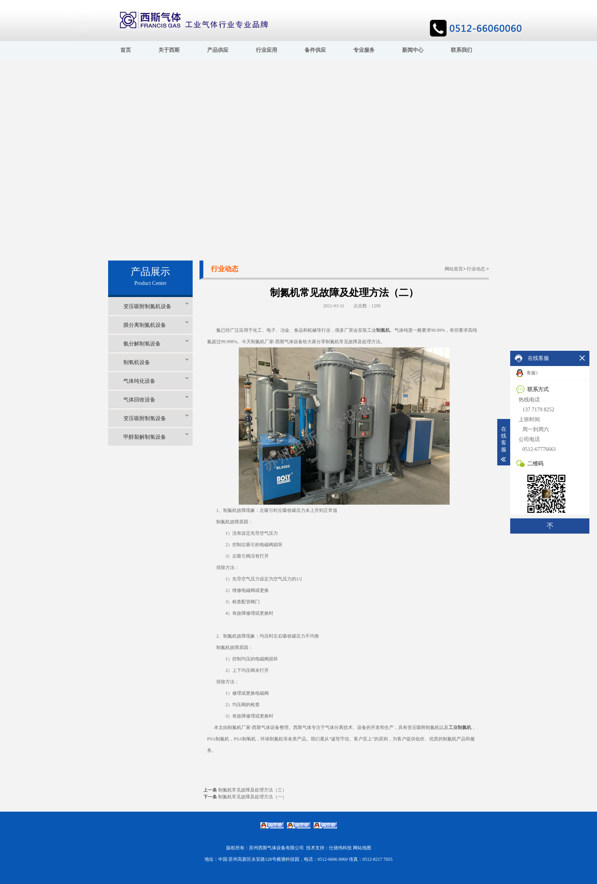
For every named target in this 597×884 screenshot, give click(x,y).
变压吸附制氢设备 (156, 418)
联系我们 (461, 50)
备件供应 (315, 50)
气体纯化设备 (156, 380)
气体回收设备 (156, 399)
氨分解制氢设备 (156, 343)
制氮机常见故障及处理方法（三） (252, 790)
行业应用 (266, 50)
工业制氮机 (460, 727)
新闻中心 (412, 50)
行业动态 (476, 269)
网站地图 (362, 847)
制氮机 (383, 330)
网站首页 (454, 269)
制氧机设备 (156, 362)
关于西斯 (169, 50)
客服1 (527, 373)
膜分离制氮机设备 (156, 324)
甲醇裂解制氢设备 (156, 436)
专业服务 (364, 50)
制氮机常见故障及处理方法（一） (252, 796)
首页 (125, 50)
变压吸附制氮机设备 (156, 306)
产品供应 (217, 50)
